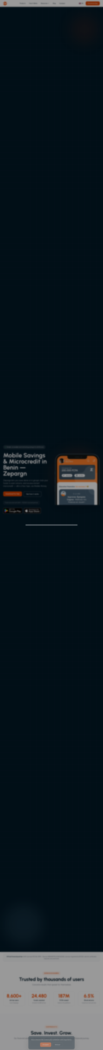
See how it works (35, 494)
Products (23, 3)
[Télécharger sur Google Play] (12, 511)
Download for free (13, 494)
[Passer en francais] (81, 3)
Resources (45, 3)
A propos (62, 3)
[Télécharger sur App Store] (32, 511)
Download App (93, 3)
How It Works (33, 3)
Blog (54, 3)
